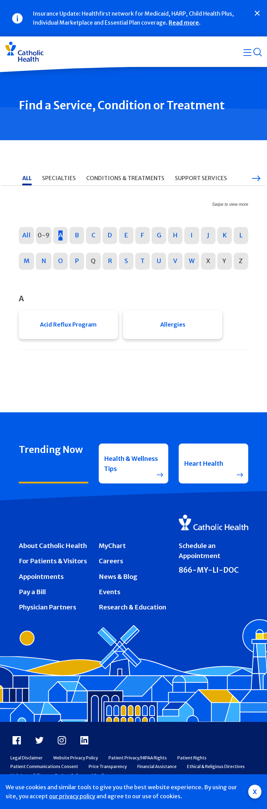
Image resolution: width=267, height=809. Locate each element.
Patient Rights (192, 759)
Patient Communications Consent (44, 769)
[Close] (257, 13)
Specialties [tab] (59, 178)
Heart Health (204, 465)
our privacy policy (72, 796)
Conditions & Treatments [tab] (125, 178)
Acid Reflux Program (68, 324)
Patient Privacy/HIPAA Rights (137, 759)
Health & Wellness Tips (125, 465)
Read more (184, 22)
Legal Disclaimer (26, 759)
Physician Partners (47, 610)
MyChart (112, 548)
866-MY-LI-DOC (209, 572)
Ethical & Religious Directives (216, 769)
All (26, 235)
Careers (111, 563)
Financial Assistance (157, 769)
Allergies (172, 324)
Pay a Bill (32, 594)
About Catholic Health (53, 548)
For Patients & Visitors (53, 563)
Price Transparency (108, 769)
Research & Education (132, 610)
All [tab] (27, 178)
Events (109, 594)
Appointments (41, 579)
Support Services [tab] (201, 178)
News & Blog (118, 579)
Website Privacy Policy (75, 759)
